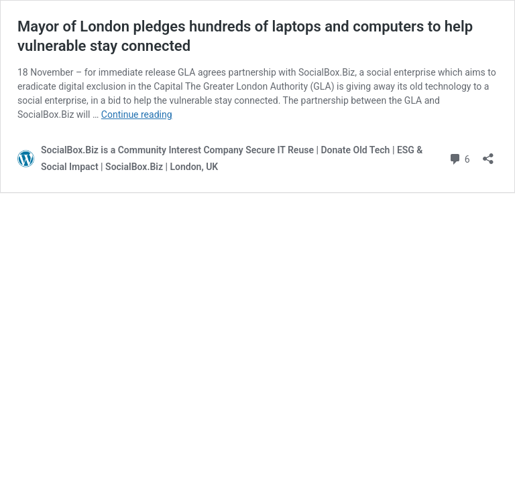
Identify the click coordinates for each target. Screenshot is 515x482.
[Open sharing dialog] (488, 154)
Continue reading (136, 114)
